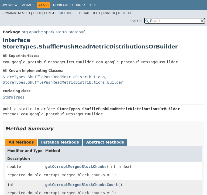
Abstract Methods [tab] (105, 142)
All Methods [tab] (21, 142)
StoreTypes (13, 97)
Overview (10, 5)
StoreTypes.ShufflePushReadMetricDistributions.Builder (63, 82)
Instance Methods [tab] (60, 142)
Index (80, 5)
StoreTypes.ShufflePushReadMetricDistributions (54, 77)
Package (27, 5)
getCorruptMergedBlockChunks (76, 166)
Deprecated (63, 5)
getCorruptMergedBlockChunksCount (81, 185)
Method (66, 13)
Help (92, 5)
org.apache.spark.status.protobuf (53, 32)
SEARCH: (136, 21)
